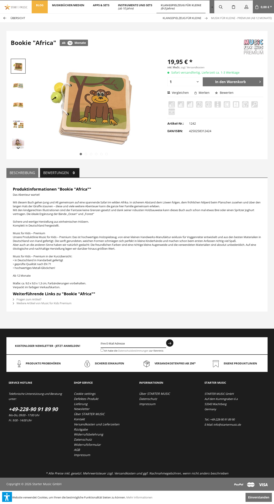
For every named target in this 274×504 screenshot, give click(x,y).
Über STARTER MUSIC (89, 414)
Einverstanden (258, 497)
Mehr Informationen (139, 497)
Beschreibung (22, 172)
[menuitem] (40, 6)
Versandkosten (125, 473)
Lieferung (81, 404)
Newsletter (81, 409)
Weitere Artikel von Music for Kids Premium (42, 303)
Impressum (82, 455)
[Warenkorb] (263, 6)
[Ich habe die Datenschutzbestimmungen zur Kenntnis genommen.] (102, 350)
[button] (7, 497)
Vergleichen (178, 93)
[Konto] (246, 6)
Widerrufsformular (87, 445)
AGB (77, 450)
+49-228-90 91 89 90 (33, 409)
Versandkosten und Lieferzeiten (96, 424)
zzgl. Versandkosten (192, 67)
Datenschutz (83, 439)
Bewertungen (59, 173)
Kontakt (79, 419)
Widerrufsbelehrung (88, 434)
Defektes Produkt (86, 399)
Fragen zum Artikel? (27, 299)
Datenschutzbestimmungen (133, 350)
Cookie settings (84, 394)
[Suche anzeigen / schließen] (220, 6)
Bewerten (224, 93)
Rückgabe (81, 429)
